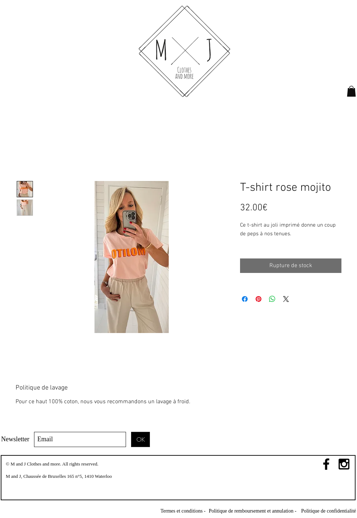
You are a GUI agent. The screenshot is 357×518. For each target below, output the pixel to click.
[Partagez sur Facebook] (244, 299)
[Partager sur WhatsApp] (272, 299)
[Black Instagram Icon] (344, 464)
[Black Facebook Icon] (326, 464)
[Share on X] (286, 299)
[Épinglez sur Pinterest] (258, 299)
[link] (351, 91)
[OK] (140, 439)
